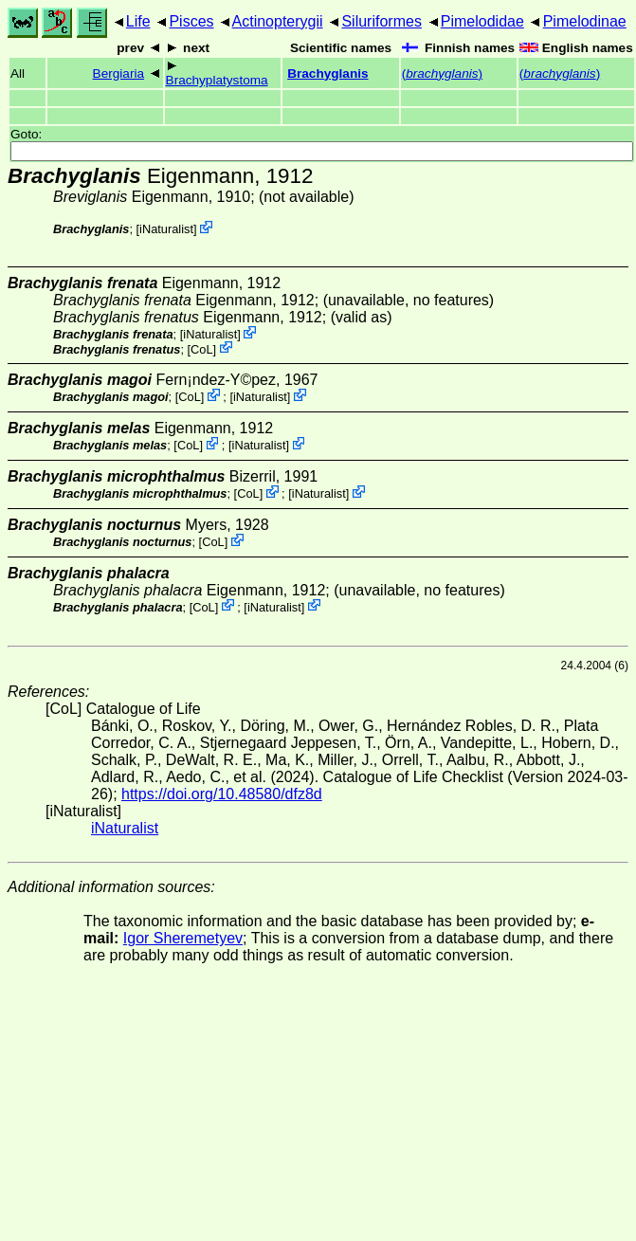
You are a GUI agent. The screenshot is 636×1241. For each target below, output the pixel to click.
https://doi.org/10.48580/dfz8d (221, 794)
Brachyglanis (327, 73)
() (442, 73)
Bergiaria (118, 73)
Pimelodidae (482, 21)
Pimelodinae (585, 21)
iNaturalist (166, 229)
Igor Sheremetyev (183, 938)
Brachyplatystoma (217, 80)
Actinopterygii (277, 21)
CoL (201, 348)
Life (138, 21)
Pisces (191, 21)
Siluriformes (381, 21)
